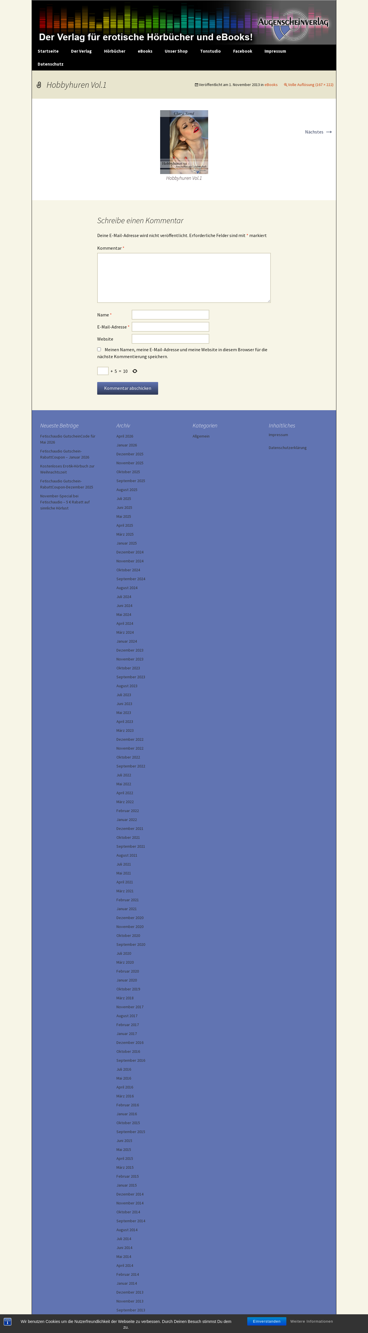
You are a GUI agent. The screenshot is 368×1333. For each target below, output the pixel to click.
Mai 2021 (123, 873)
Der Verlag (81, 51)
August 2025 (126, 489)
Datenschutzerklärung (288, 447)
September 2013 (130, 1310)
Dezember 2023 (129, 650)
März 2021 (125, 890)
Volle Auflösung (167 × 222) (311, 84)
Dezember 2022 (129, 739)
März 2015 (125, 1167)
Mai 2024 (123, 614)
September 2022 (130, 766)
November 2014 (129, 1203)
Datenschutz (51, 64)
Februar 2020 (127, 971)
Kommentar (110, 248)
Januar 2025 (126, 543)
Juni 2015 (124, 1140)
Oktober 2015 (128, 1122)
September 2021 (130, 846)
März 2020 (125, 962)
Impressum (275, 51)
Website (105, 339)
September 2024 (130, 578)
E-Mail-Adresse (113, 327)
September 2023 (130, 676)
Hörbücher (114, 51)
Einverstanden (267, 1328)
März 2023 (125, 730)
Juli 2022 (123, 775)
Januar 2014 (126, 1283)
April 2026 (124, 436)
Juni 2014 (124, 1247)
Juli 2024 (123, 596)
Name (104, 315)
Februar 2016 (127, 1104)
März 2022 (125, 801)
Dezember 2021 (129, 828)
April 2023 (124, 721)
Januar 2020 (126, 980)
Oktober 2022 (128, 757)
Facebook (242, 51)
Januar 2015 (126, 1185)
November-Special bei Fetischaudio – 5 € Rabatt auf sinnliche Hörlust (65, 502)
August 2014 (126, 1229)
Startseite (48, 51)
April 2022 (124, 792)
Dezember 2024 (129, 552)
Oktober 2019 (128, 989)
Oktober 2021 (128, 837)
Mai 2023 (123, 712)
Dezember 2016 (129, 1042)
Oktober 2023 (128, 668)
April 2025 (124, 525)
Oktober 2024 (128, 569)
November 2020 (129, 926)
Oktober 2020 (128, 935)
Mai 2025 (123, 516)
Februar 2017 (127, 1024)
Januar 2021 (126, 908)
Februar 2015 (127, 1176)
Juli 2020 (123, 953)
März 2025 (125, 534)
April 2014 (124, 1265)
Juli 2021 (123, 864)
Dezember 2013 (129, 1292)
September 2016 (130, 1060)
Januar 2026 (126, 445)
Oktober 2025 (128, 471)
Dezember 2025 (129, 454)
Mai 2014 (123, 1256)
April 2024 (124, 623)
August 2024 (126, 587)
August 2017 (126, 1015)
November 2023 (129, 659)
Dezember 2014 (129, 1194)
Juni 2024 (124, 605)
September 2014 (130, 1220)
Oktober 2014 (128, 1211)
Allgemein (201, 436)
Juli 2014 (123, 1238)
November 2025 (129, 462)
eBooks (145, 51)
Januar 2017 (126, 1033)
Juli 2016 (123, 1069)
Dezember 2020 (129, 917)
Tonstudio (210, 51)
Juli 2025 (123, 498)
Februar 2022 (127, 810)
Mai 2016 (123, 1078)
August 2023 (126, 685)
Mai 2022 (123, 783)
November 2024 (129, 561)
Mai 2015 (123, 1149)
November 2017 (129, 1006)
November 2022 (129, 748)
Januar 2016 (126, 1113)
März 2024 (125, 632)
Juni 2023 (124, 703)
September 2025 (130, 480)
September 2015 (130, 1131)
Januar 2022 (126, 819)
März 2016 (125, 1096)
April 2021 (124, 882)
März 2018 (125, 997)
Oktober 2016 (128, 1051)
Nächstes (319, 132)
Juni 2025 (124, 507)
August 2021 (126, 855)
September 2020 (130, 944)
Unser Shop (176, 51)
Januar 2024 (126, 641)
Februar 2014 (127, 1274)
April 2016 (124, 1087)
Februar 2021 (127, 899)
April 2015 (124, 1158)
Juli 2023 (123, 694)
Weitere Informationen (311, 1328)
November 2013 (129, 1301)
